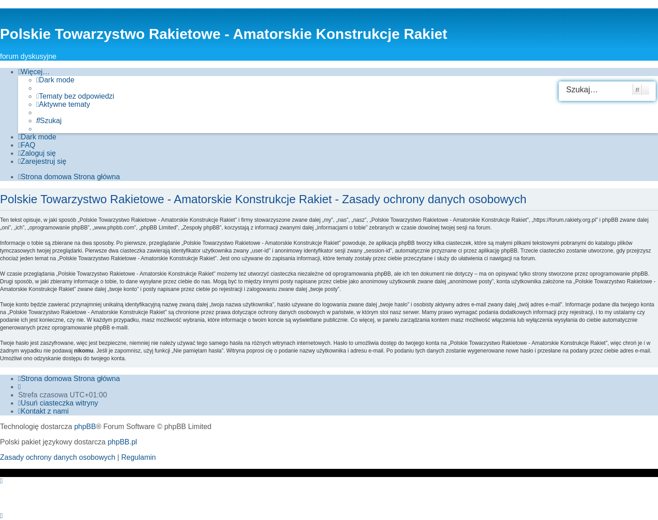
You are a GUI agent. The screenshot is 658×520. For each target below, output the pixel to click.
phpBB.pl (122, 442)
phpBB (85, 426)
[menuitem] (75, 96)
